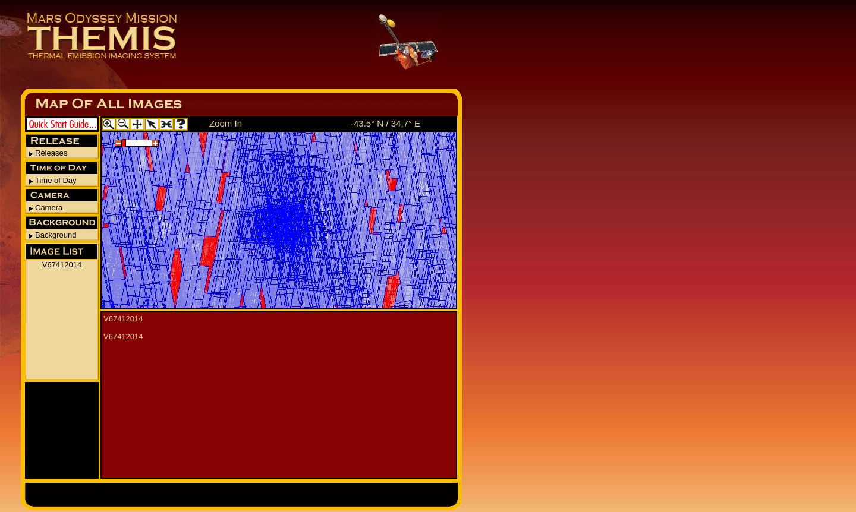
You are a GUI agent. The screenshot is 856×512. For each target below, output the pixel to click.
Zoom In (225, 123)
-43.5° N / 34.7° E (385, 123)
